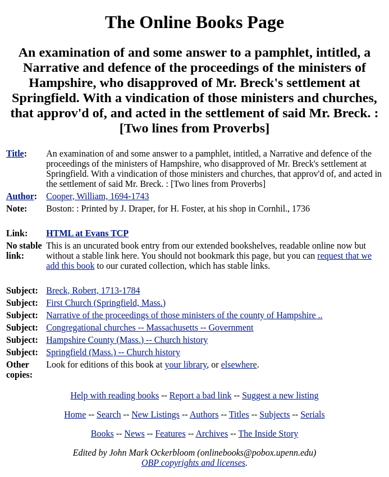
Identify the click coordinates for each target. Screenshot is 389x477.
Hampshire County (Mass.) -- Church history (127, 340)
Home (75, 414)
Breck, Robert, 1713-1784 (93, 290)
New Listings (155, 414)
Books (102, 433)
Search (109, 414)
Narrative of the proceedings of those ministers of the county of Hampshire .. (184, 315)
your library (185, 364)
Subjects (274, 414)
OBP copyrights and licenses (193, 462)
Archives (211, 433)
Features (170, 433)
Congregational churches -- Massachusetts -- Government (149, 327)
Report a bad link (201, 395)
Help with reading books (114, 395)
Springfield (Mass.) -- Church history (113, 352)
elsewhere (239, 364)
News (134, 433)
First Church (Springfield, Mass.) (106, 303)
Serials (312, 414)
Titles (239, 414)
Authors (204, 414)
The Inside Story (269, 433)
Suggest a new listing (280, 395)
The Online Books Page (194, 22)
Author (20, 196)
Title (15, 153)
